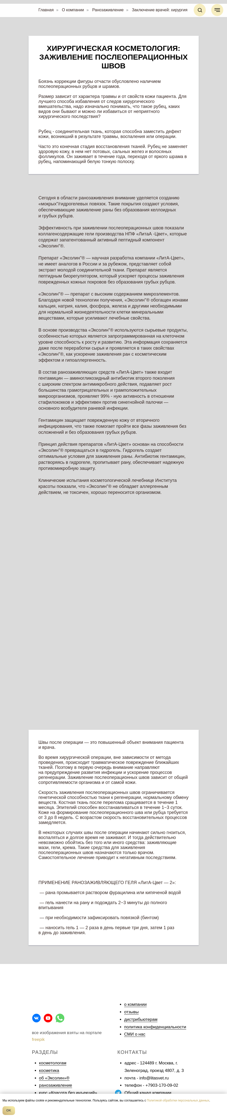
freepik (38, 1039)
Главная (46, 10)
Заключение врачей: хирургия (159, 10)
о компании (135, 1004)
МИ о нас (136, 1034)
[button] (199, 10)
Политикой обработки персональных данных (178, 1100)
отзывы (131, 1012)
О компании (73, 10)
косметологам (52, 1063)
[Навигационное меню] (217, 10)
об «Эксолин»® (54, 1078)
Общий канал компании (147, 1092)
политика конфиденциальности (155, 1027)
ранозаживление (55, 1085)
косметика (49, 1070)
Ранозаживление (108, 10)
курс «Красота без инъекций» (68, 1092)
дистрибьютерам (140, 1019)
